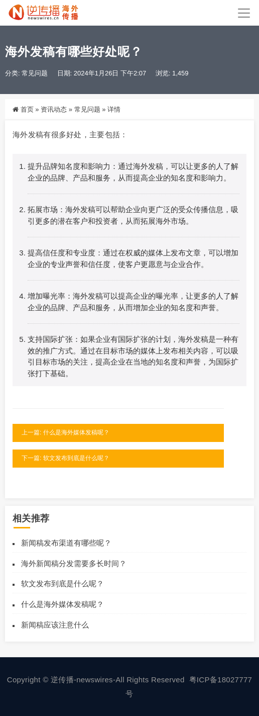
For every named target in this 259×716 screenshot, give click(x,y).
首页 (27, 109)
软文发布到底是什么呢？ (62, 583)
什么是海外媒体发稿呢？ (62, 604)
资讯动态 (54, 109)
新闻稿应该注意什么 (55, 624)
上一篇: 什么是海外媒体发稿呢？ (65, 432)
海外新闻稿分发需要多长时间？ (73, 563)
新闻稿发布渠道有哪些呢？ (66, 543)
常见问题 (35, 73)
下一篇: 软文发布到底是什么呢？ (65, 458)
